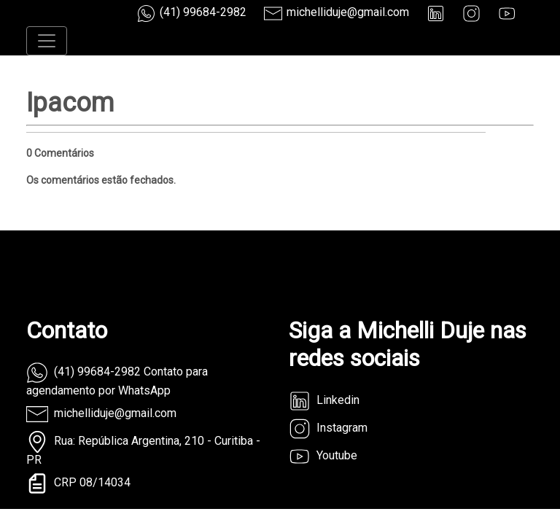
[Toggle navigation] (46, 40)
